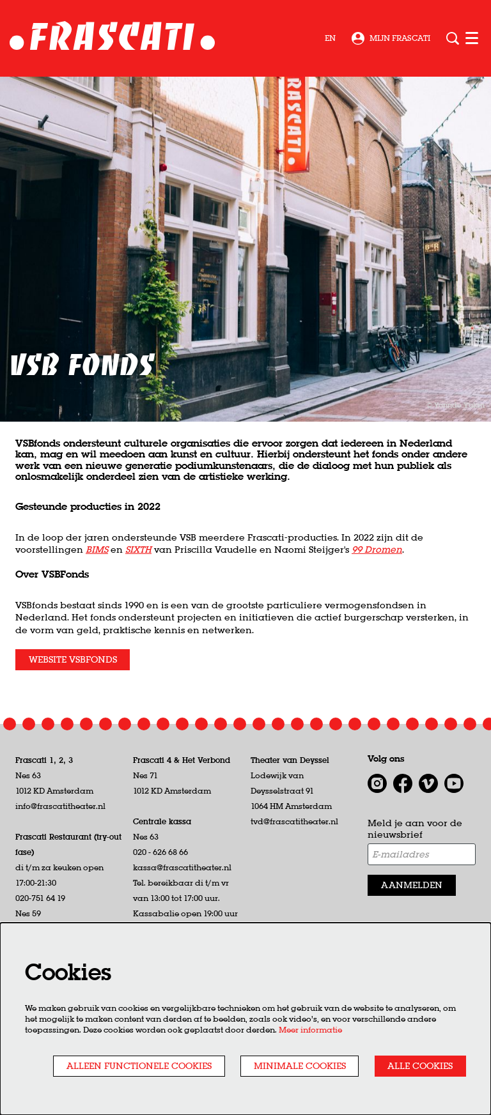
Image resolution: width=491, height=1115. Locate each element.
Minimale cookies (300, 1066)
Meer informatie (310, 1029)
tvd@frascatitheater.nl (294, 821)
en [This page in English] (330, 38)
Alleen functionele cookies (139, 1066)
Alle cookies (420, 1066)
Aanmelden (411, 885)
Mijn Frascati (391, 38)
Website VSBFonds (73, 659)
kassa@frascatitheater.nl (182, 867)
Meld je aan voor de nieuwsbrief (415, 828)
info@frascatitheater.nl (60, 806)
